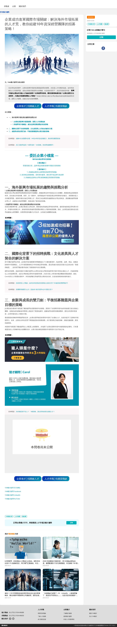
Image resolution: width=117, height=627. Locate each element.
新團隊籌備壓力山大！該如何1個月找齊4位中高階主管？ (34, 289)
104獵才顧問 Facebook (13, 491)
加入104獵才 (93, 616)
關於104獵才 (93, 613)
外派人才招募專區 (69, 619)
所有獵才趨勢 (4, 12)
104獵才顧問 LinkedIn (12, 495)
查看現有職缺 (42, 613)
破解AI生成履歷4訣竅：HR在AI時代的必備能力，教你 (33, 138)
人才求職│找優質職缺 (56, 106)
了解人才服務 (42, 616)
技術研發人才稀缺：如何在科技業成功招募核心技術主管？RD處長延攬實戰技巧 (42, 283)
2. (30, 124)
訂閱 (101, 37)
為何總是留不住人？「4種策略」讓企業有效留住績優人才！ (35, 411)
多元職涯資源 (42, 619)
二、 (30, 129)
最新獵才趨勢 (68, 616)
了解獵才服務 (68, 613)
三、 (29, 131)
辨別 (52, 138)
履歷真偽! (57, 138)
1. (29, 122)
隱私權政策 (4, 625)
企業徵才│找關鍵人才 (28, 106)
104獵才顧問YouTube (12, 499)
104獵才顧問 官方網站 (12, 488)
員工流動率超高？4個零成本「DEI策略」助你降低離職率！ (35, 145)
